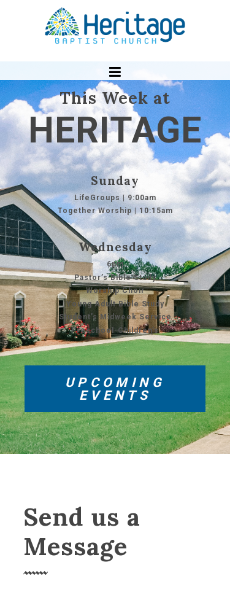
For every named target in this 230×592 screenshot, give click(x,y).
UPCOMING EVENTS (115, 389)
